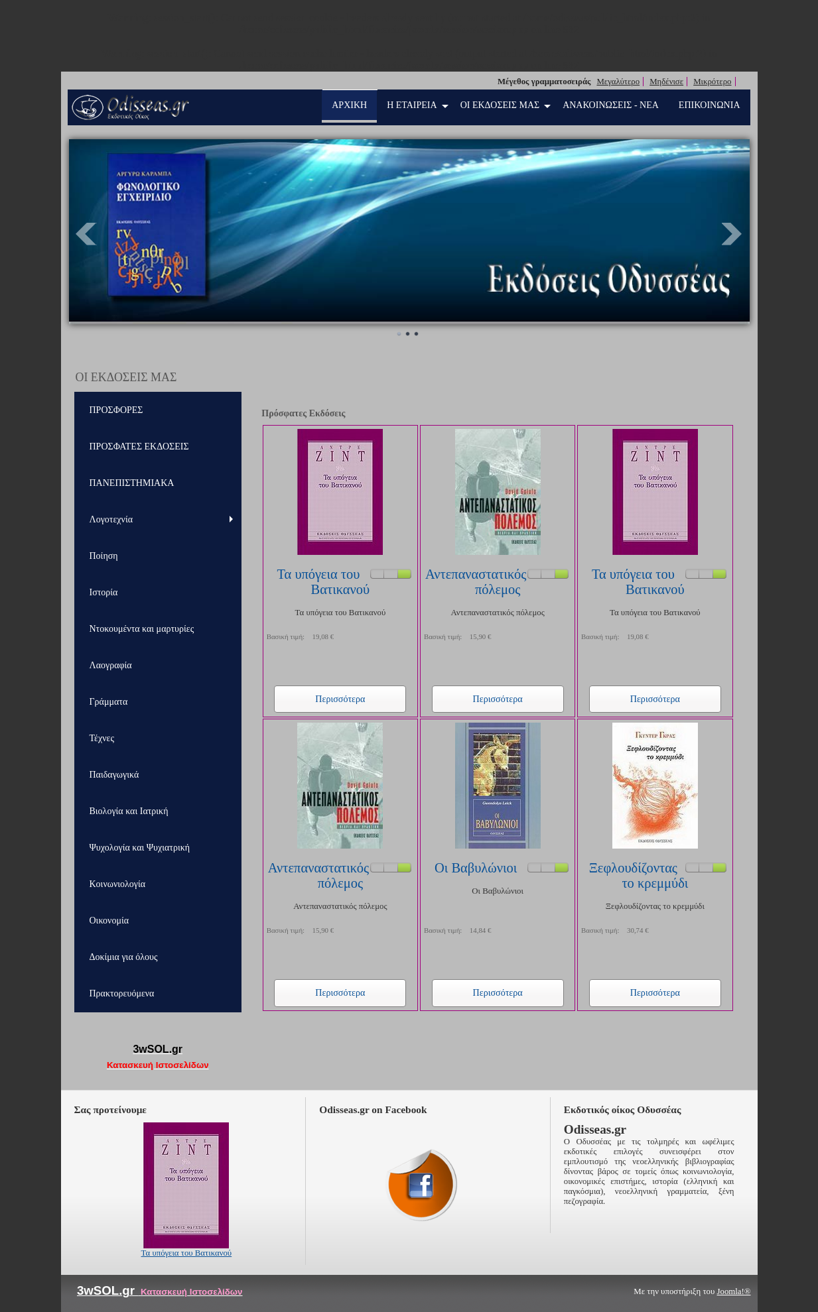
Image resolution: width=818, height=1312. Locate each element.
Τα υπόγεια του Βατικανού (323, 582)
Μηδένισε (666, 81)
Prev (86, 234)
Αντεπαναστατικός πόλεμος (475, 582)
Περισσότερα (340, 698)
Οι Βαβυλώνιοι (476, 868)
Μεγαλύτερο (618, 81)
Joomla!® (734, 1291)
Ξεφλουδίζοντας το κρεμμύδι (639, 875)
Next (732, 234)
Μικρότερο (712, 81)
